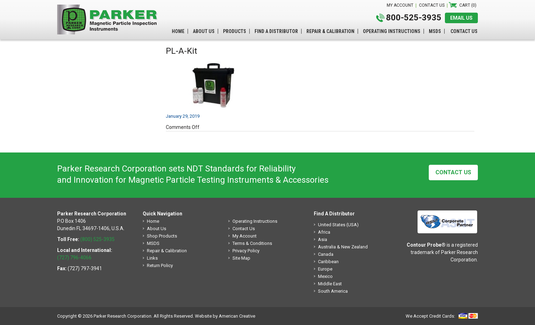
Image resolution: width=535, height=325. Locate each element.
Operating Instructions (254, 221)
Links (152, 258)
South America (333, 291)
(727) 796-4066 (74, 257)
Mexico (325, 276)
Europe (325, 269)
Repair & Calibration (167, 250)
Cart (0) (467, 5)
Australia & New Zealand (343, 246)
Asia (322, 239)
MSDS (153, 243)
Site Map (241, 258)
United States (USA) (338, 224)
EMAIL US (461, 18)
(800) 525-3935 (97, 239)
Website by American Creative (225, 316)
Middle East (330, 283)
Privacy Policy (245, 250)
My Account (244, 236)
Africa (324, 232)
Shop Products (162, 236)
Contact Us (453, 172)
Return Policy (160, 265)
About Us (156, 228)
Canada (325, 254)
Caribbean (328, 261)
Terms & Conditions (252, 243)
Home (153, 221)
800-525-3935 (413, 17)
